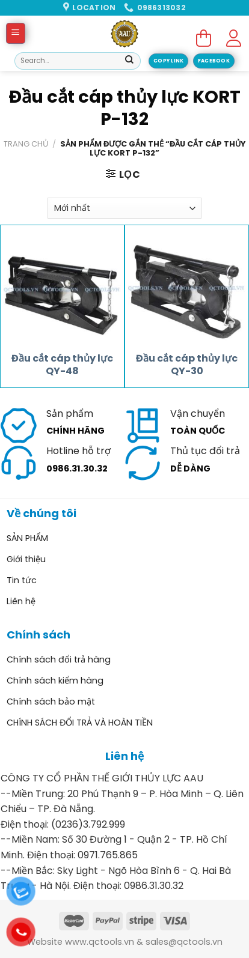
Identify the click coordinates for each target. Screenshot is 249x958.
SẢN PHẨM (27, 538)
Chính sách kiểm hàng (55, 681)
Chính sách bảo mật (51, 702)
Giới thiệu (26, 559)
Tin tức (22, 580)
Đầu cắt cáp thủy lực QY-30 (187, 365)
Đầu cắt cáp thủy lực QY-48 (62, 365)
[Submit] (129, 61)
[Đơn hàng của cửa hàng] (124, 208)
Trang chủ (26, 144)
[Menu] (16, 33)
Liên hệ (21, 601)
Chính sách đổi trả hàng (59, 659)
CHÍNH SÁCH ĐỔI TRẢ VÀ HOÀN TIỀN (80, 723)
